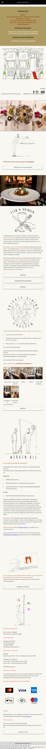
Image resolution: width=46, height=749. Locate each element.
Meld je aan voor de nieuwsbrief (23, 167)
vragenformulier (22, 527)
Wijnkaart (23, 287)
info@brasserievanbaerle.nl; (11, 534)
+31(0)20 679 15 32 (27, 93)
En (44, 88)
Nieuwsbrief (30, 161)
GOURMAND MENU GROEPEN (23, 281)
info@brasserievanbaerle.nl (38, 93)
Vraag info (23, 408)
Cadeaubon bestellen (23, 586)
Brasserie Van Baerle (23, 2)
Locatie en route (23, 732)
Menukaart (23, 275)
